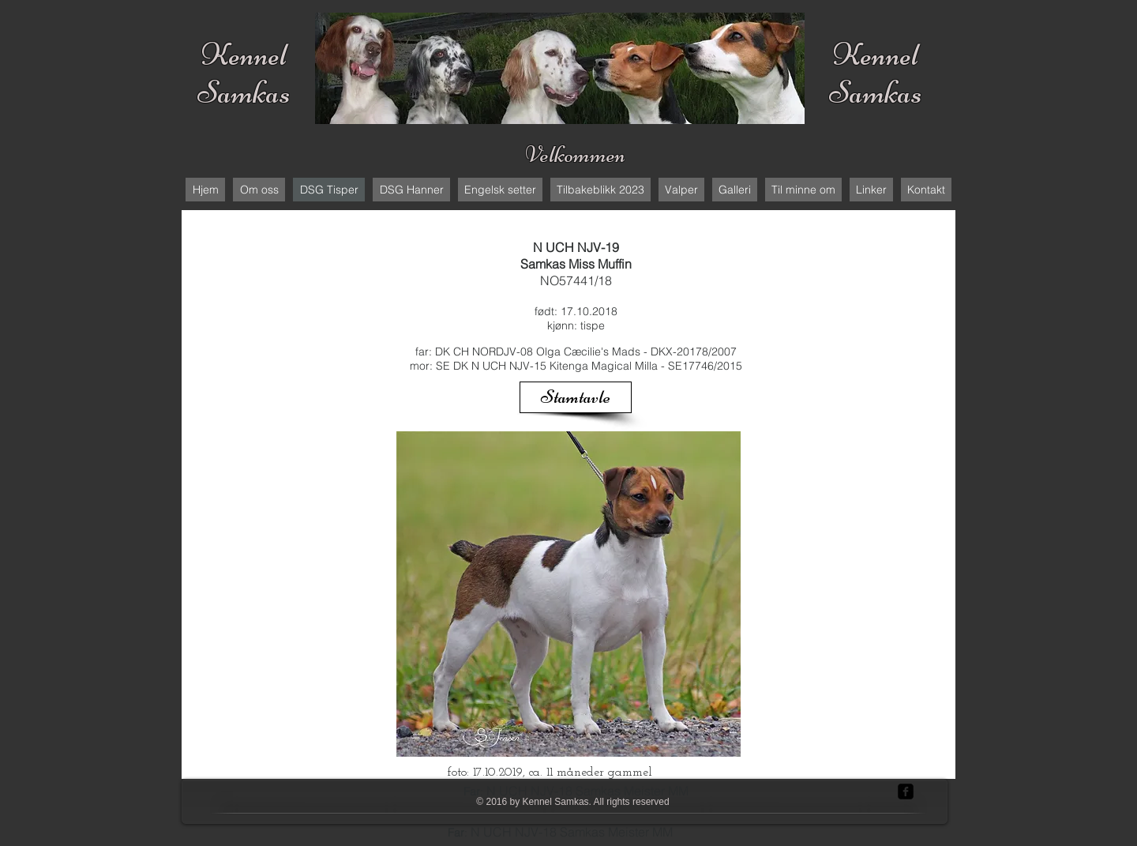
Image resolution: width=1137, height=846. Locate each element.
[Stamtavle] (576, 397)
